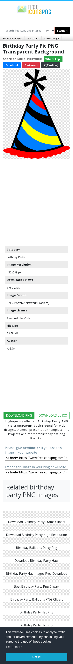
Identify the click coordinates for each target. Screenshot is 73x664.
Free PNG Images (12, 38)
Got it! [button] (36, 657)
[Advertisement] (36, 201)
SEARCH (62, 31)
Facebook (12, 65)
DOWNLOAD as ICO (53, 415)
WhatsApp (53, 59)
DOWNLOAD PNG (19, 415)
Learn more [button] (14, 647)
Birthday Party (16, 257)
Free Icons (33, 38)
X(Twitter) (50, 65)
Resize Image (51, 38)
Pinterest (31, 65)
